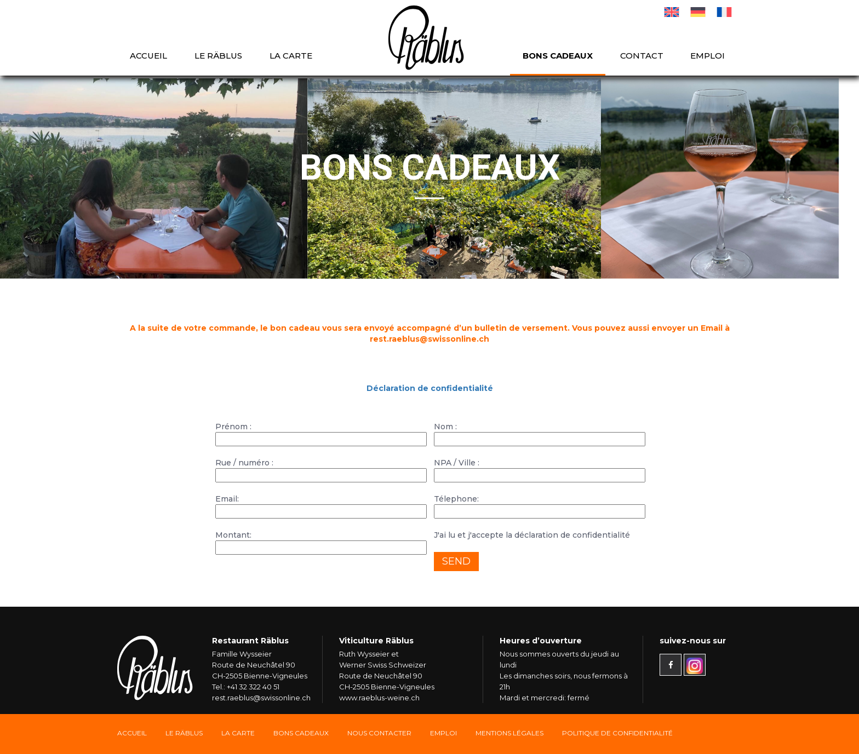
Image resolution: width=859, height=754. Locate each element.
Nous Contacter (379, 733)
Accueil (148, 55)
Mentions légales (509, 733)
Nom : (539, 433)
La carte (291, 55)
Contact (641, 55)
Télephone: (539, 505)
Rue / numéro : (320, 469)
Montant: (320, 541)
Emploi (707, 55)
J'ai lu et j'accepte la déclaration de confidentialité (532, 535)
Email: (320, 505)
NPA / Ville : (539, 469)
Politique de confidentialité (617, 733)
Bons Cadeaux (301, 733)
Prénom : (320, 433)
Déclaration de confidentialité (429, 388)
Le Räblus (218, 55)
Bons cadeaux (558, 55)
